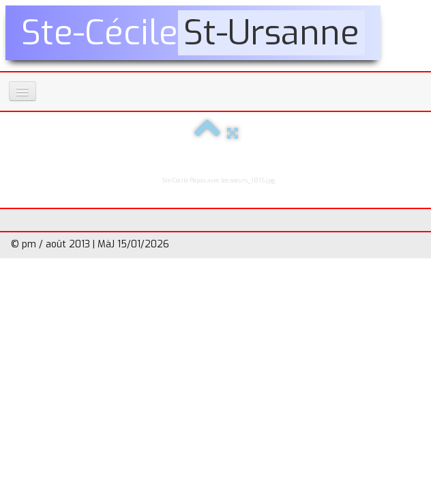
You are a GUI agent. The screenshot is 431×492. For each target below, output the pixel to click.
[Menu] (22, 91)
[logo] (193, 32)
